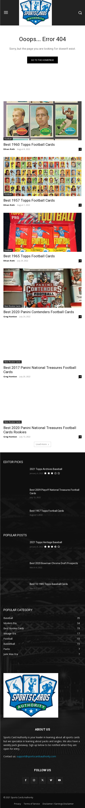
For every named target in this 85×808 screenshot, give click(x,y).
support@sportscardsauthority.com (36, 756)
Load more (42, 444)
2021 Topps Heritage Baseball (46, 542)
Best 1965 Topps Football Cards (29, 256)
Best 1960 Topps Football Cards (29, 144)
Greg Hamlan (10, 316)
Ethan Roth (9, 149)
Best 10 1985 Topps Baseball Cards (49, 584)
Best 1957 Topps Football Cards (29, 200)
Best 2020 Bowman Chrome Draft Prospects (54, 563)
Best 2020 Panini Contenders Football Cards (38, 312)
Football (8, 139)
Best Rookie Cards (12, 306)
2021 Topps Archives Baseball (46, 469)
